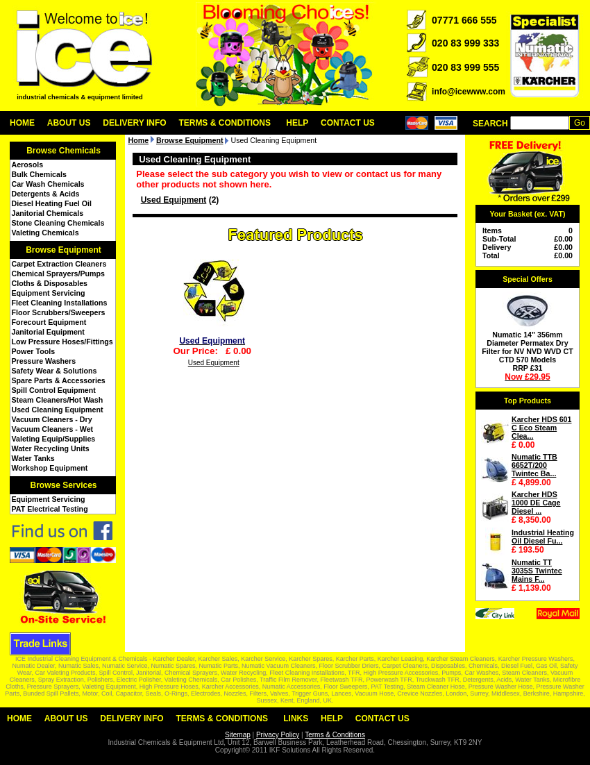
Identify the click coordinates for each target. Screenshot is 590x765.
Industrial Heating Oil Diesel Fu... (543, 536)
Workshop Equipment (50, 468)
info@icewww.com (468, 91)
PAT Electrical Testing (50, 509)
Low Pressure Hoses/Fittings (62, 341)
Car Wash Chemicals (48, 184)
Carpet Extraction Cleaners (59, 264)
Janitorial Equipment (48, 332)
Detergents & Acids (46, 194)
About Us (69, 123)
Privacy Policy (277, 735)
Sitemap (238, 735)
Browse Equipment (63, 250)
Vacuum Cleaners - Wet (53, 429)
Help (297, 123)
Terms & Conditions (224, 123)
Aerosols (28, 164)
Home (22, 123)
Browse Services (63, 485)
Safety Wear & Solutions (54, 371)
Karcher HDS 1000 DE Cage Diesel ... (536, 502)
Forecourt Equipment (49, 322)
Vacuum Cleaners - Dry (52, 419)
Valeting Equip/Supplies (54, 439)
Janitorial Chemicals (48, 213)
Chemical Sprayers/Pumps (58, 273)
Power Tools (34, 351)
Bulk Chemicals (39, 174)
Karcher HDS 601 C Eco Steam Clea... (541, 427)
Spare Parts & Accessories (59, 380)
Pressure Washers (44, 361)
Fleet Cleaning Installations (60, 303)
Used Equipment (174, 200)
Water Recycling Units (51, 448)
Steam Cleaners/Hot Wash (57, 400)
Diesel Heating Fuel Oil (52, 203)
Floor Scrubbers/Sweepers (59, 312)
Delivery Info (134, 123)
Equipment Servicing (48, 293)
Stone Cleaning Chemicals (58, 223)
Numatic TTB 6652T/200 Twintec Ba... (534, 465)
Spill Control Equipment (54, 390)
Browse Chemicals (63, 150)
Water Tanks (33, 458)
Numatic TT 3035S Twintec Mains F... (537, 570)
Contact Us (348, 123)
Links (295, 718)
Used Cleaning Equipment (57, 409)
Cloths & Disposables (50, 283)
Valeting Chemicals (45, 232)
